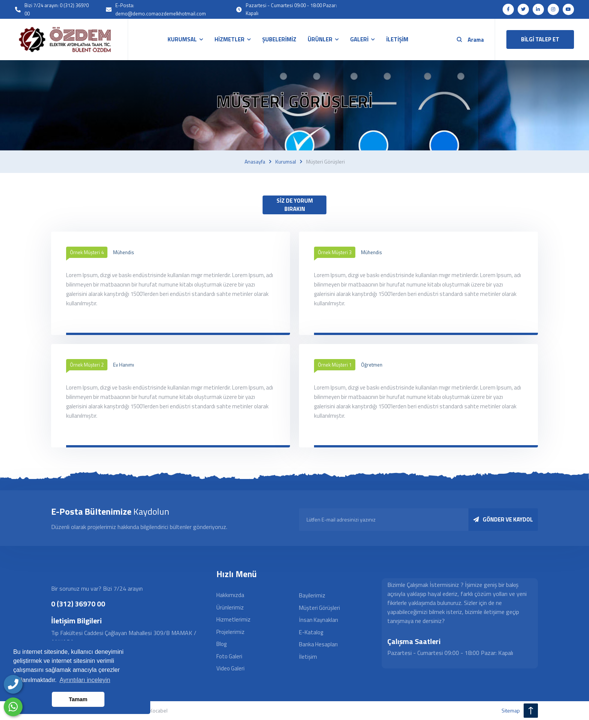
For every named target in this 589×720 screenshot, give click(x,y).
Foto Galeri (229, 656)
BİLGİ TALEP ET (540, 39)
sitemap (510, 710)
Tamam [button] (78, 699)
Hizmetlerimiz (233, 619)
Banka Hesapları (318, 644)
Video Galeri (230, 668)
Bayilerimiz (312, 595)
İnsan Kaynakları (318, 619)
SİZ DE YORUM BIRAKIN (294, 205)
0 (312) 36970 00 (78, 603)
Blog (221, 644)
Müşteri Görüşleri (319, 607)
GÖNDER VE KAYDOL (503, 519)
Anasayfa (255, 161)
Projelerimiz (230, 632)
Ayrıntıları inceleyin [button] (84, 680)
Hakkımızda (230, 595)
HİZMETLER (229, 39)
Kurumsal (285, 161)
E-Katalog (311, 632)
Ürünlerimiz (230, 607)
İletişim (308, 656)
